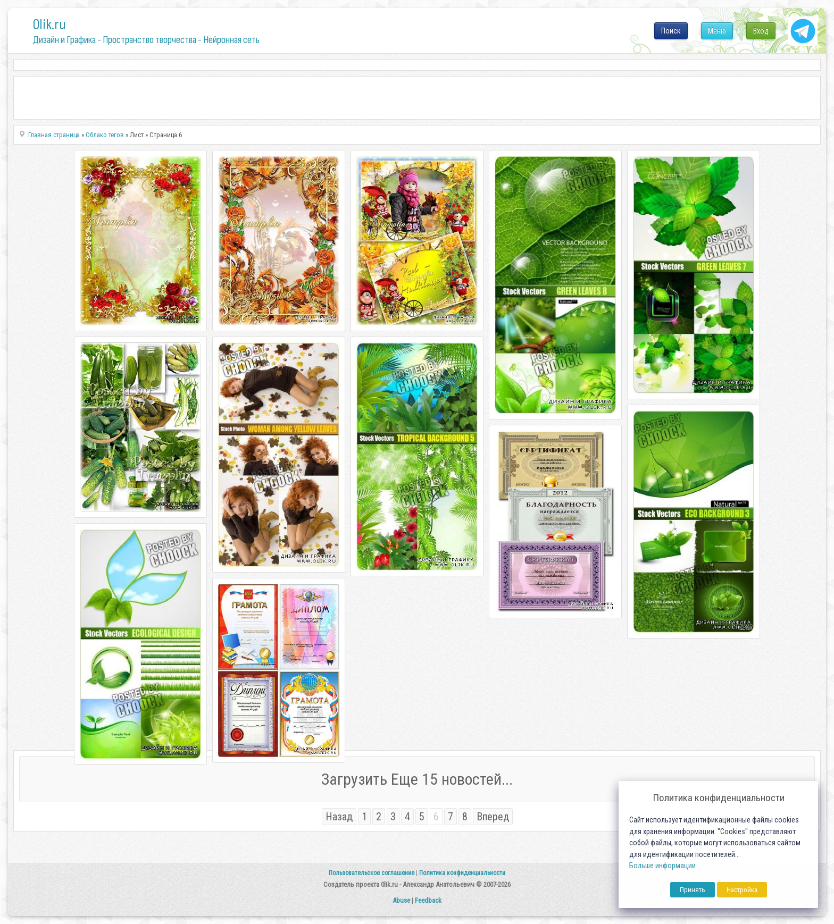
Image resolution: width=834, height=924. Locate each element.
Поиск (671, 31)
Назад (339, 816)
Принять (692, 890)
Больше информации (662, 865)
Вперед (493, 816)
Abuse (401, 900)
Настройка (742, 890)
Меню (717, 31)
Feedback (428, 900)
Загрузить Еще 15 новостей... (417, 779)
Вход (761, 31)
